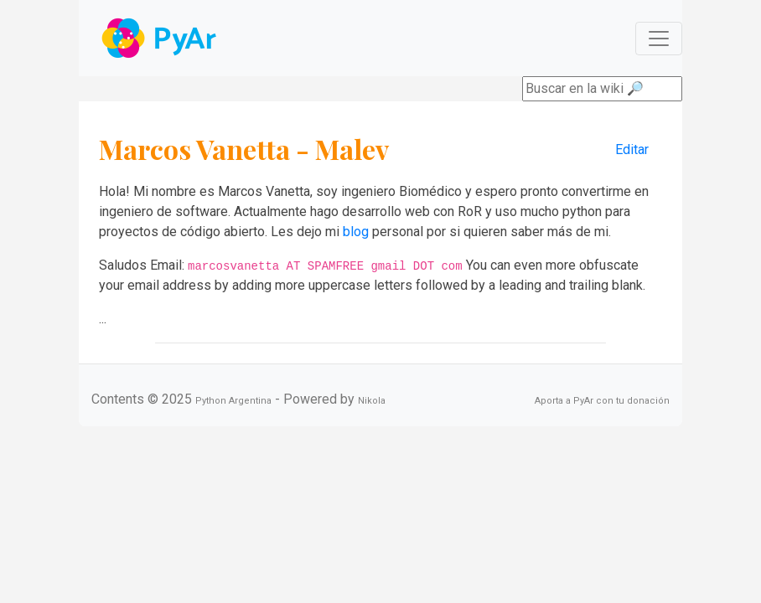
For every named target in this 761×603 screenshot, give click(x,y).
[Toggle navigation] (658, 38)
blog (356, 232)
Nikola (372, 400)
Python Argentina (233, 400)
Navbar (160, 38)
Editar (632, 149)
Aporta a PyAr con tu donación (602, 400)
